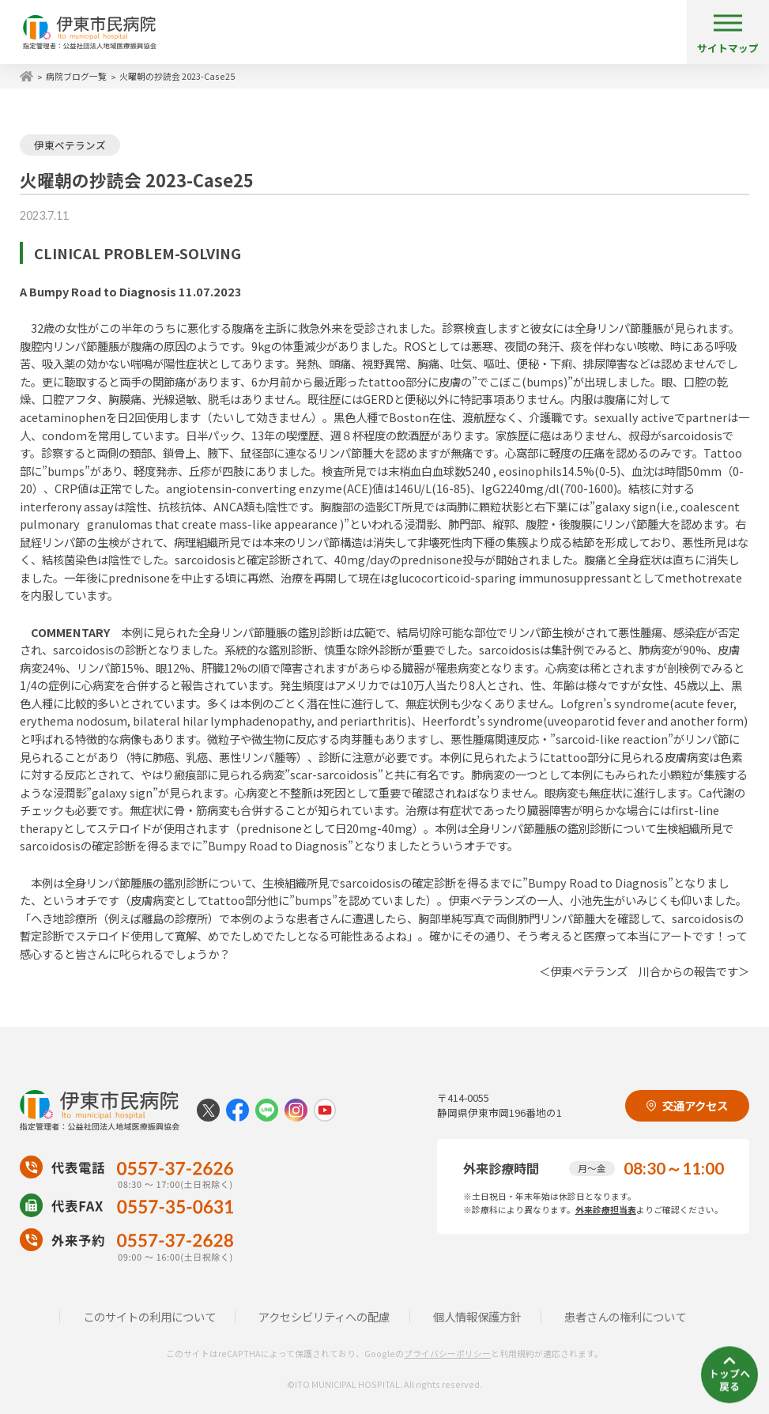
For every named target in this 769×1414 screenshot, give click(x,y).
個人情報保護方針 (477, 1316)
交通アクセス (687, 1105)
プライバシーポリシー (447, 1353)
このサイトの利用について (149, 1316)
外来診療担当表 (605, 1209)
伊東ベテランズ (70, 145)
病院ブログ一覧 (76, 76)
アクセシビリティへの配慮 (324, 1316)
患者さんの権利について (625, 1316)
